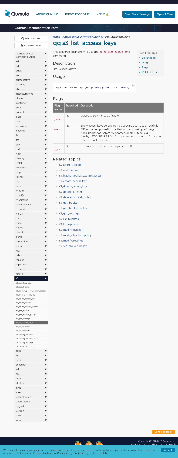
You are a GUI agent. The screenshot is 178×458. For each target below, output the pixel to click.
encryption (31, 126)
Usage (145, 62)
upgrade (31, 406)
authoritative (31, 79)
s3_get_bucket (22, 310)
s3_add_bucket (23, 287)
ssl (31, 369)
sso (31, 373)
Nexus (102, 14)
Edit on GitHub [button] (31, 38)
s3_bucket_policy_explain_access (31, 291)
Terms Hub (170, 444)
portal (31, 236)
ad (31, 61)
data (31, 116)
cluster (31, 98)
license (31, 176)
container (31, 102)
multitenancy (31, 204)
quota (31, 246)
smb (31, 360)
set (31, 355)
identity (31, 158)
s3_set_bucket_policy (25, 346)
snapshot (31, 364)
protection (31, 241)
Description (149, 57)
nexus (31, 213)
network (31, 209)
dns (31, 121)
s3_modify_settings (25, 342)
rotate (31, 273)
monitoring (31, 199)
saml (31, 350)
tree (31, 392)
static (31, 378)
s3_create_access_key (25, 295)
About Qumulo (47, 14)
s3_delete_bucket (23, 303)
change (31, 89)
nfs (31, 218)
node (31, 222)
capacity (31, 84)
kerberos (31, 167)
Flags (145, 67)
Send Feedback (163, 431)
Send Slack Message (137, 14)
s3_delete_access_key (25, 299)
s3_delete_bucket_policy (27, 306)
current (31, 112)
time (31, 387)
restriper (31, 269)
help (31, 153)
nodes (31, 227)
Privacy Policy (138, 444)
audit (31, 70)
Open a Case (165, 14)
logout (31, 186)
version (31, 410)
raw (31, 250)
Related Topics (150, 72)
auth (31, 75)
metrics (31, 190)
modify (31, 195)
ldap (31, 172)
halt (31, 149)
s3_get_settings (23, 318)
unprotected (31, 401)
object (31, 232)
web (31, 415)
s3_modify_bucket (24, 334)
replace (31, 259)
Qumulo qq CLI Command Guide (31, 55)
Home (56, 36)
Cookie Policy (155, 444)
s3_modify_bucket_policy (27, 338)
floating (31, 130)
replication (31, 264)
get (31, 144)
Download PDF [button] (31, 45)
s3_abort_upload (23, 283)
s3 (31, 278)
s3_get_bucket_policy (26, 314)
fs (31, 135)
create (31, 107)
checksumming (31, 93)
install (31, 162)
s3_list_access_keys (24, 322)
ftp (31, 139)
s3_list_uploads (23, 330)
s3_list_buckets (23, 326)
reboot (31, 255)
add (31, 65)
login (31, 181)
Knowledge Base (77, 14)
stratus (31, 383)
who (31, 420)
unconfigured (31, 396)
